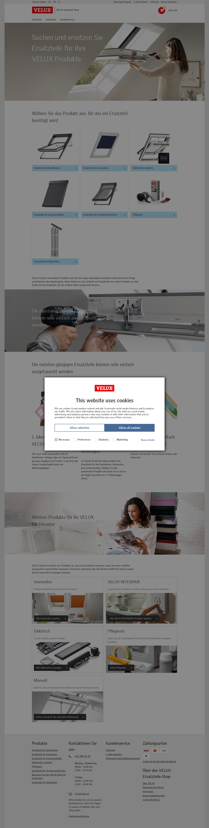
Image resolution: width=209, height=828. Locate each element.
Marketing (120, 439)
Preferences (82, 439)
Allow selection (79, 428)
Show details (148, 439)
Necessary (62, 439)
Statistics (101, 439)
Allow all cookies (129, 428)
